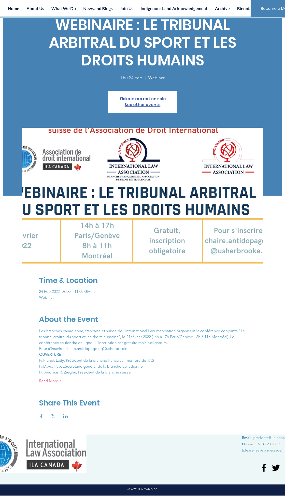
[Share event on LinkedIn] (65, 416)
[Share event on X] (53, 416)
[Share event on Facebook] (41, 416)
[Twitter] (276, 468)
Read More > (50, 380)
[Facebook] (264, 468)
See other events (142, 105)
